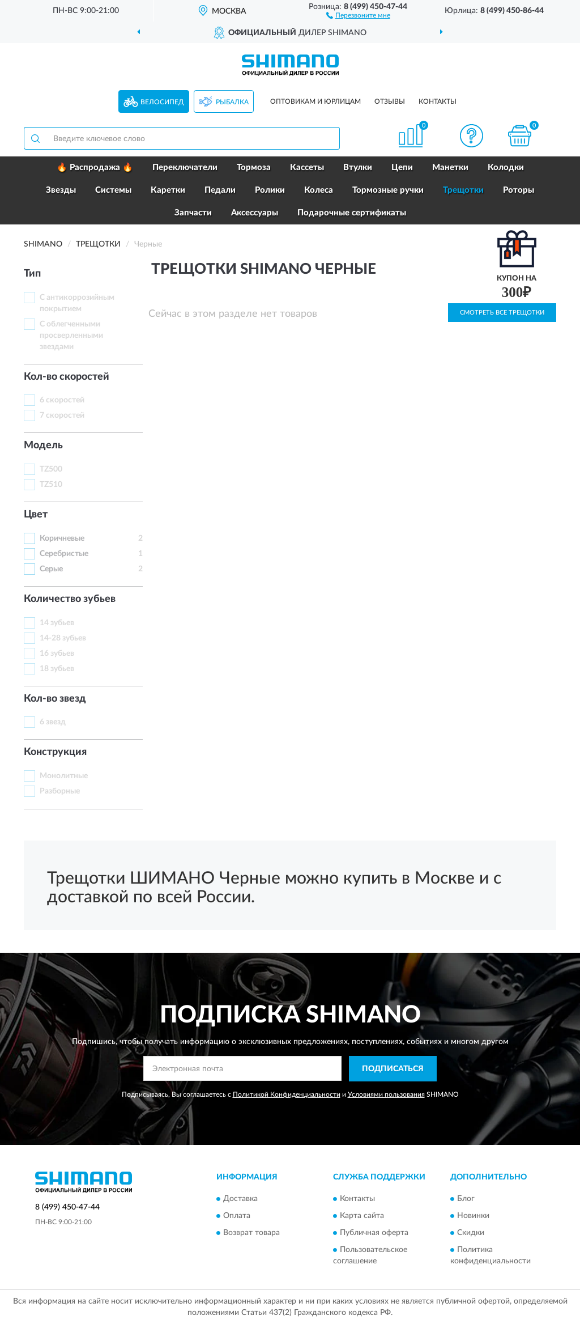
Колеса (318, 190)
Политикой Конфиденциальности (286, 1094)
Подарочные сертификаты (351, 213)
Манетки (450, 167)
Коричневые (62, 538)
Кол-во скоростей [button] (66, 377)
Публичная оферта (374, 1233)
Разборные (60, 791)
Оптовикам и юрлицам (315, 101)
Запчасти (193, 213)
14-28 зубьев (63, 638)
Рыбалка (232, 102)
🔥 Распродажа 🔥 (95, 167)
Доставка (240, 1199)
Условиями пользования (386, 1094)
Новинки (473, 1216)
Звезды (61, 190)
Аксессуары (254, 213)
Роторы (518, 190)
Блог (466, 1199)
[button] (358, 14)
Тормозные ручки (388, 190)
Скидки (470, 1233)
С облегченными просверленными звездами (71, 335)
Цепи (402, 167)
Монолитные (64, 776)
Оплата (236, 1216)
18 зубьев (57, 669)
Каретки (168, 190)
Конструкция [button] (55, 752)
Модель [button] (43, 445)
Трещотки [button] (463, 190)
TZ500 (51, 469)
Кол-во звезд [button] (55, 699)
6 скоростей (62, 400)
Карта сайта (362, 1216)
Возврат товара (251, 1233)
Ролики (270, 190)
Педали (220, 190)
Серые (51, 569)
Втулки (357, 167)
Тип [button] (32, 274)
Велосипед (162, 102)
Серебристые (64, 554)
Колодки (506, 167)
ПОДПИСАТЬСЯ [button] (393, 1069)
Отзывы (389, 101)
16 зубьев (57, 653)
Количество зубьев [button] (70, 599)
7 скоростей (62, 415)
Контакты (438, 101)
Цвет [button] (36, 515)
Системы (113, 190)
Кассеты (307, 167)
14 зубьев (57, 623)
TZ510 (51, 485)
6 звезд (53, 722)
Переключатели (185, 167)
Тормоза (254, 167)
